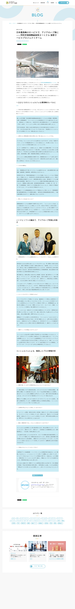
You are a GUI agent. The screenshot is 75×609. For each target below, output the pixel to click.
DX (16, 518)
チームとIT (44, 518)
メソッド (47, 521)
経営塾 (52, 523)
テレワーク (61, 518)
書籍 (33, 523)
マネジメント (39, 521)
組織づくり (39, 523)
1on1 (12, 518)
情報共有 (28, 523)
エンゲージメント (23, 518)
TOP (10, 23)
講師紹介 (37, 526)
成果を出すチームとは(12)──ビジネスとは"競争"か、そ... (18, 559)
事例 (13, 523)
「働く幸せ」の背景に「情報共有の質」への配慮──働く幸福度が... (57, 559)
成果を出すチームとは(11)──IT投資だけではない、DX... (37, 559)
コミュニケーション (35, 518)
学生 (23, 523)
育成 (57, 523)
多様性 (18, 523)
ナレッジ (13, 521)
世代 (62, 521)
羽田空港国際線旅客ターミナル (48, 82)
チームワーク (53, 518)
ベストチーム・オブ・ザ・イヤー (22, 40)
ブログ (14, 23)
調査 (61, 523)
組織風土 (46, 523)
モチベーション (55, 521)
